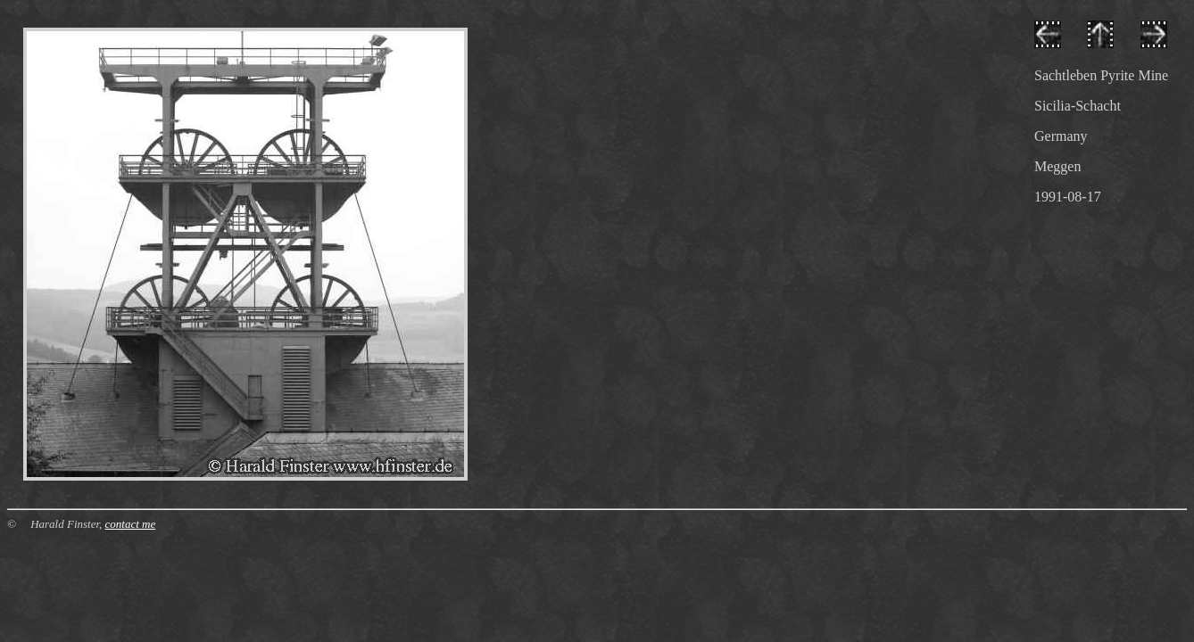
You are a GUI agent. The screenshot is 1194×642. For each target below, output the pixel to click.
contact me (130, 524)
